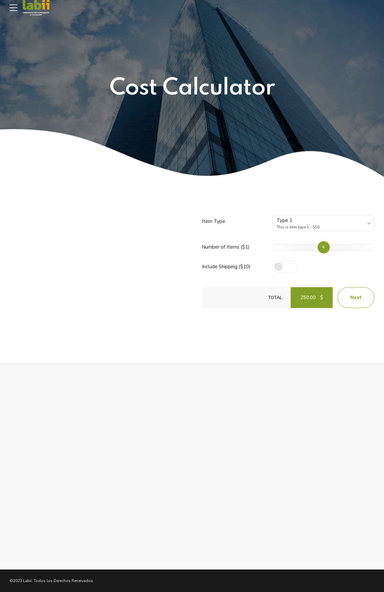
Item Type (213, 221)
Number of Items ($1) (226, 247)
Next (356, 297)
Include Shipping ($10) (226, 266)
